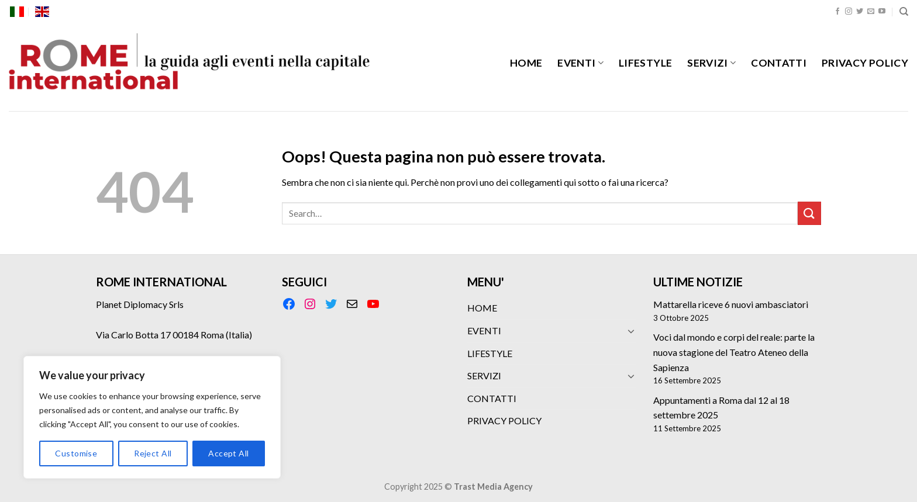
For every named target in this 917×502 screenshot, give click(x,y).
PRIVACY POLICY (865, 63)
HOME (526, 63)
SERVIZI (711, 63)
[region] (152, 417)
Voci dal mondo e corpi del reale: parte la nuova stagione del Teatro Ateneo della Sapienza (734, 351)
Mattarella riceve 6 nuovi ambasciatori (730, 304)
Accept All (228, 453)
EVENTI (580, 63)
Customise (76, 453)
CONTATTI (778, 63)
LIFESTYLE (645, 63)
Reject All (152, 453)
